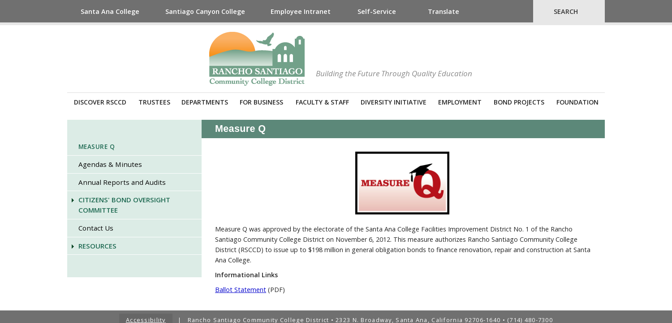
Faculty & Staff (322, 102)
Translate (443, 11)
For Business (261, 102)
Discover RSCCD (100, 102)
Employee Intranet (301, 11)
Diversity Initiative (393, 102)
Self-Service (377, 11)
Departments (204, 102)
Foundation (577, 102)
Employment (460, 102)
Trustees (154, 102)
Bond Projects (519, 102)
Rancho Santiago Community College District (257, 59)
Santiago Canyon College (205, 11)
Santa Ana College (110, 11)
